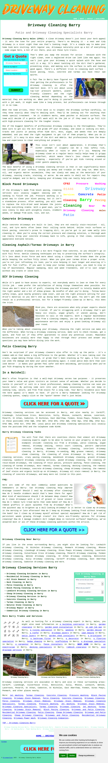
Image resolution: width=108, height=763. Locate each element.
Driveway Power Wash (24, 718)
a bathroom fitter (40, 639)
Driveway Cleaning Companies (53, 718)
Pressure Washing (79, 695)
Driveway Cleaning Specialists (19, 707)
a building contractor (72, 624)
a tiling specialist (41, 630)
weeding (69, 630)
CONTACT (90, 19)
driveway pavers (60, 633)
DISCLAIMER (100, 19)
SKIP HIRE (82, 644)
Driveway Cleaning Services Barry (29, 567)
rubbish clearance (76, 647)
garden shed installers (62, 636)
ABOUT (82, 19)
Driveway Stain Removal (27, 698)
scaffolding (61, 641)
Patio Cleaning (51, 698)
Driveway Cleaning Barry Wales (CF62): (23, 39)
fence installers (53, 644)
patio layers (29, 636)
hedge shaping (34, 641)
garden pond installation (59, 627)
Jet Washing (16, 695)
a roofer (34, 633)
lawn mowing (88, 633)
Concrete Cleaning (57, 695)
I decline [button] (72, 755)
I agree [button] (63, 755)
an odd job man (94, 627)
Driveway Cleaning (94, 698)
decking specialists (41, 647)
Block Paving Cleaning (56, 710)
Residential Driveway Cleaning (19, 712)
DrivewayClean (8, 757)
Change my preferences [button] (86, 755)
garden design (94, 630)
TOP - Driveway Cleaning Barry (18, 723)
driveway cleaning (44, 562)
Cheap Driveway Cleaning (69, 712)
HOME (75, 19)
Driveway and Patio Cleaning (88, 710)
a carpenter (22, 644)
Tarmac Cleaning (35, 695)
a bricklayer (95, 636)
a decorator (72, 639)
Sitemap (4, 742)
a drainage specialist (93, 641)
